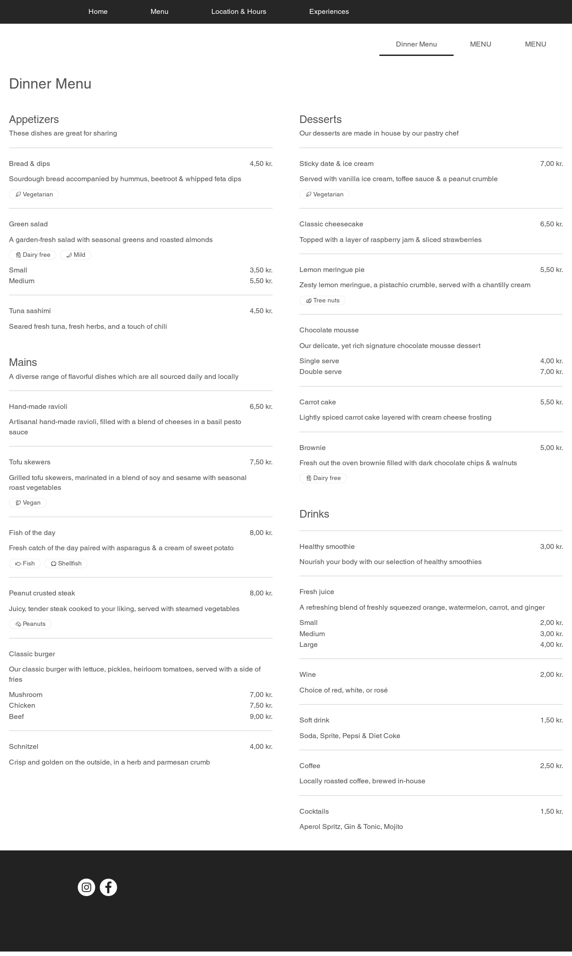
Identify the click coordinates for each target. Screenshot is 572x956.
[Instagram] (86, 887)
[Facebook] (108, 887)
